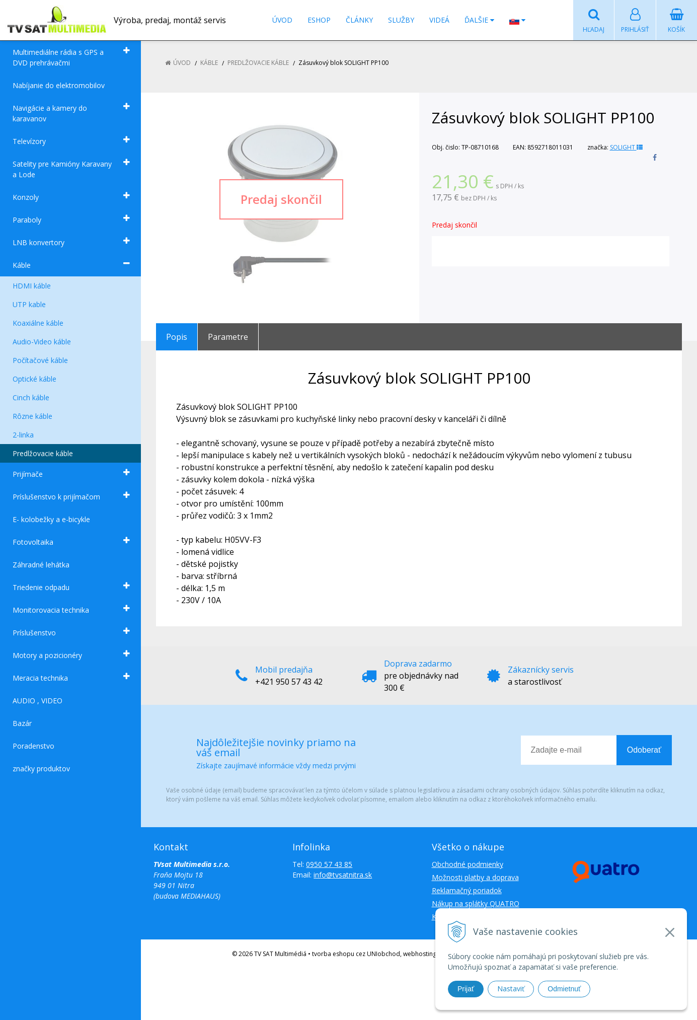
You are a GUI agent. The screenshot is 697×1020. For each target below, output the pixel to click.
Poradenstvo (33, 746)
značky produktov (41, 768)
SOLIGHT (626, 147)
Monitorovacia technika (51, 610)
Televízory (29, 141)
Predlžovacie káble (43, 453)
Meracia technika (40, 678)
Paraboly (27, 220)
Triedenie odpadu (41, 587)
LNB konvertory (38, 242)
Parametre (228, 336)
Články (359, 20)
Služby (401, 20)
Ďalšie (479, 20)
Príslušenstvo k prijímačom (56, 496)
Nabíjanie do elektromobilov (59, 85)
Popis (176, 336)
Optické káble (34, 379)
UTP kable (29, 304)
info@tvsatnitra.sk (343, 875)
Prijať (465, 989)
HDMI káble (32, 285)
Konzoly (26, 197)
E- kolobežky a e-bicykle (51, 519)
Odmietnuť (564, 989)
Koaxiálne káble (38, 323)
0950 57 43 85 (329, 864)
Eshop (319, 20)
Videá (439, 20)
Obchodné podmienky (467, 864)
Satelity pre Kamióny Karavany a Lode (62, 169)
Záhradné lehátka (41, 564)
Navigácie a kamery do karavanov (50, 113)
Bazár (22, 723)
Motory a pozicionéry (47, 655)
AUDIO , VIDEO (37, 700)
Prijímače (28, 474)
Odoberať (644, 750)
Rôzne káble (32, 416)
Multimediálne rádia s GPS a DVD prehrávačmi (58, 57)
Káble (22, 265)
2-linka (23, 435)
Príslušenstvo (34, 632)
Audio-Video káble (42, 341)
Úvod (282, 20)
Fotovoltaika (33, 542)
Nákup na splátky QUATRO (475, 903)
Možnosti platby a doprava (475, 877)
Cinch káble (31, 397)
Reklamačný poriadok (467, 890)
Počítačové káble (40, 360)
